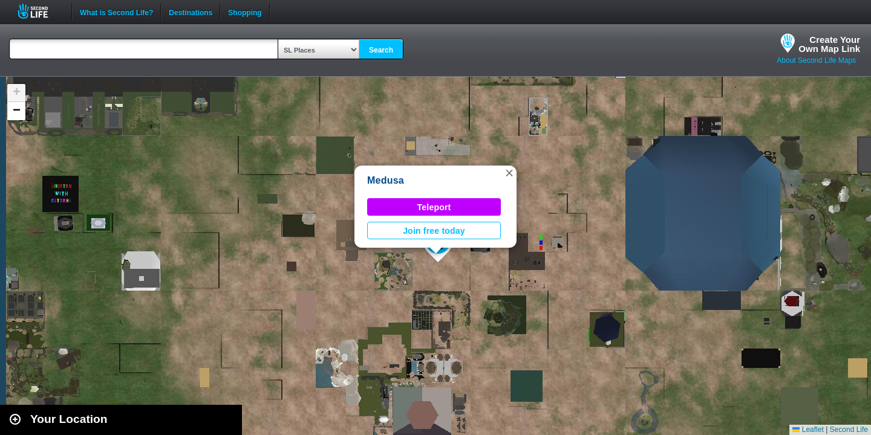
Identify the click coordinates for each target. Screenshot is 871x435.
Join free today (434, 231)
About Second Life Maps (816, 60)
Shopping (244, 11)
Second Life (39, 11)
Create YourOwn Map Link (829, 44)
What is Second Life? (116, 11)
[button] (509, 173)
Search (381, 50)
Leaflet (807, 429)
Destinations (190, 11)
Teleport (434, 207)
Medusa (385, 180)
